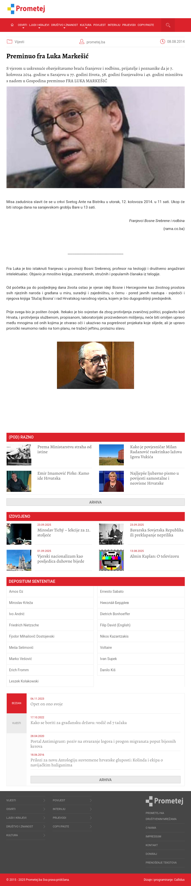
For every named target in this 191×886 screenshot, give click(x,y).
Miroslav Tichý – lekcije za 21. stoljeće (64, 532)
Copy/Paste (146, 25)
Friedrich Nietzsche (24, 625)
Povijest (100, 25)
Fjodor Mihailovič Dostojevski (31, 636)
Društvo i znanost (64, 25)
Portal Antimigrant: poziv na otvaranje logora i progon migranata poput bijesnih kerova (103, 743)
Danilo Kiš (107, 670)
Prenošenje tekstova (161, 862)
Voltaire (106, 648)
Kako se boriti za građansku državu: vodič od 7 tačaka (79, 723)
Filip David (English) (115, 625)
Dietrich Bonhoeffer (115, 614)
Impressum (153, 836)
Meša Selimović (21, 648)
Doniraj (151, 854)
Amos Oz (16, 591)
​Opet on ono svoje (47, 704)
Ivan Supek (108, 659)
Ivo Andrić (17, 614)
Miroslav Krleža (21, 603)
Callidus (179, 880)
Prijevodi (129, 25)
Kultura (85, 25)
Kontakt (152, 845)
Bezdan (16, 703)
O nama (151, 827)
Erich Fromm (19, 670)
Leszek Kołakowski (24, 681)
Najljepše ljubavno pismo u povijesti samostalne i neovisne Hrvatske (154, 478)
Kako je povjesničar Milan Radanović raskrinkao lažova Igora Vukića (156, 452)
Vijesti (19, 42)
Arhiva (95, 502)
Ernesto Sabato (112, 591)
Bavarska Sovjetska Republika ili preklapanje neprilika (157, 532)
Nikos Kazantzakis (114, 636)
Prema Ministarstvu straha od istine (64, 449)
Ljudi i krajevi (39, 25)
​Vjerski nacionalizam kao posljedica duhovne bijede (60, 558)
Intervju (114, 25)
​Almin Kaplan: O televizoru (154, 556)
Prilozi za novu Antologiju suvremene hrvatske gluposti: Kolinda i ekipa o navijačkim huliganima (97, 762)
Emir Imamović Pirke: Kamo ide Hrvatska (63, 475)
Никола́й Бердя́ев (114, 603)
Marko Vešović (20, 659)
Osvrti (22, 25)
